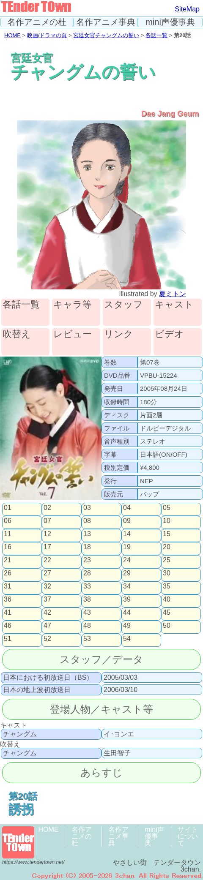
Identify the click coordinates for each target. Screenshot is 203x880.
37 (47, 599)
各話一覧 (156, 35)
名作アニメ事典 (105, 22)
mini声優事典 (170, 22)
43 (87, 612)
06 (7, 521)
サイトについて (188, 836)
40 (166, 599)
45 (166, 612)
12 (47, 534)
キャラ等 (72, 305)
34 (127, 586)
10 (166, 521)
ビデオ (169, 334)
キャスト (174, 305)
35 (166, 586)
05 (166, 507)
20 (166, 547)
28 (87, 573)
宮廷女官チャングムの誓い (106, 35)
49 (127, 625)
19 (127, 547)
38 (87, 599)
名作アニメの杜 (36, 22)
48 (87, 625)
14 (127, 534)
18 (87, 547)
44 (127, 612)
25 (166, 560)
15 (166, 534)
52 (47, 638)
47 (47, 625)
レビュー (72, 334)
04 (127, 507)
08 (87, 521)
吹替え (17, 334)
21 (7, 560)
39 (127, 599)
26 (7, 573)
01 (7, 507)
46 (7, 625)
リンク (118, 334)
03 (87, 507)
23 (87, 560)
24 (127, 560)
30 (166, 573)
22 (47, 560)
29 (127, 573)
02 (47, 507)
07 (47, 521)
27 (47, 573)
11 (7, 534)
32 (47, 586)
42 (47, 612)
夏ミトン (172, 293)
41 (7, 612)
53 (87, 638)
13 (87, 534)
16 (7, 547)
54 (127, 638)
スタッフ (123, 305)
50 (166, 625)
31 (7, 586)
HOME (12, 35)
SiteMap (187, 9)
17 (47, 547)
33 (87, 586)
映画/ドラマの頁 (47, 35)
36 (7, 599)
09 (127, 521)
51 (7, 638)
